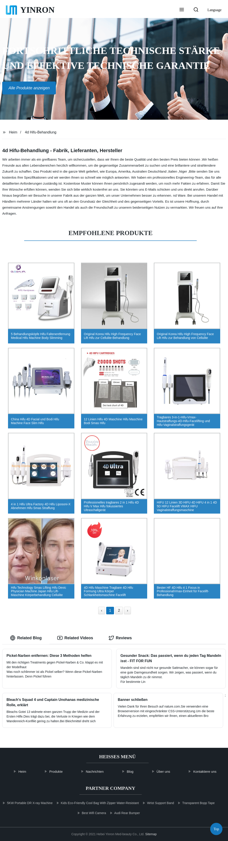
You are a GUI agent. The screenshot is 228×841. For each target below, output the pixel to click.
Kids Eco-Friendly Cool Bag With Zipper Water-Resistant (94, 803)
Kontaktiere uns (210, 771)
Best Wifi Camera (88, 813)
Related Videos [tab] (75, 638)
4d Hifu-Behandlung (40, 132)
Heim (13, 132)
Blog (136, 771)
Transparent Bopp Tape (192, 803)
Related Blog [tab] (26, 638)
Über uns (169, 771)
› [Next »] (127, 610)
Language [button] (215, 10)
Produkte (62, 771)
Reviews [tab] (120, 638)
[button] (181, 10)
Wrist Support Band (154, 803)
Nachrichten (101, 771)
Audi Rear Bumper (121, 813)
